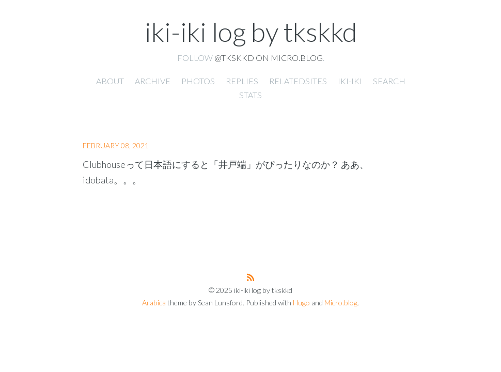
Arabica (154, 302)
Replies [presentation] (242, 81)
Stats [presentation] (250, 95)
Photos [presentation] (198, 81)
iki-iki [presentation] (350, 81)
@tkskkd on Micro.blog (268, 58)
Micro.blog (340, 302)
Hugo (301, 302)
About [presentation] (110, 81)
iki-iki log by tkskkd (251, 32)
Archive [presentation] (152, 81)
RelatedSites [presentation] (298, 81)
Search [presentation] (389, 81)
